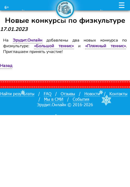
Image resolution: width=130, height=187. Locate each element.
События (81, 99)
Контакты (118, 93)
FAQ (47, 93)
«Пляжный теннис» (105, 46)
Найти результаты (17, 93)
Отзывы (68, 93)
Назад (6, 66)
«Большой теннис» (54, 46)
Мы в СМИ (53, 99)
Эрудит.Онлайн (27, 40)
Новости (92, 93)
